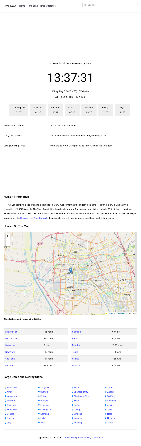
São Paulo (10, 358)
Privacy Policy (84, 437)
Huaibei (44, 400)
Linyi (9, 422)
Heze (109, 414)
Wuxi (42, 422)
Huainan (44, 405)
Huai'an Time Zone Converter (34, 218)
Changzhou (46, 409)
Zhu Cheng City (81, 396)
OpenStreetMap (121, 313)
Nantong (44, 414)
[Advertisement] (70, 40)
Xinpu (10, 392)
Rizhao (43, 396)
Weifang (111, 396)
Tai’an (110, 387)
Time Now (9, 6)
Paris (74, 338)
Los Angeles (11, 331)
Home (22, 6)
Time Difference (48, 6)
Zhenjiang (12, 409)
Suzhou (44, 392)
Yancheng (12, 387)
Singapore (10, 345)
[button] (70, 271)
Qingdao (78, 414)
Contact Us (98, 437)
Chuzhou (11, 405)
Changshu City (81, 392)
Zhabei (110, 392)
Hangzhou (112, 418)
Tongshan (45, 387)
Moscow (76, 365)
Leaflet (109, 313)
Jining (77, 409)
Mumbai (76, 345)
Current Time (69, 437)
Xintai (77, 400)
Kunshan (78, 418)
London (9, 365)
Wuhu (77, 387)
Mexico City (11, 338)
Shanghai (76, 331)
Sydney (75, 358)
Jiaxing (110, 405)
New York (10, 352)
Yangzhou (12, 396)
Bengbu (11, 414)
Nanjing (11, 418)
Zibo (109, 409)
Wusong (78, 422)
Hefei (43, 418)
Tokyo (75, 352)
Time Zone (32, 6)
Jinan (110, 422)
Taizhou (11, 400)
